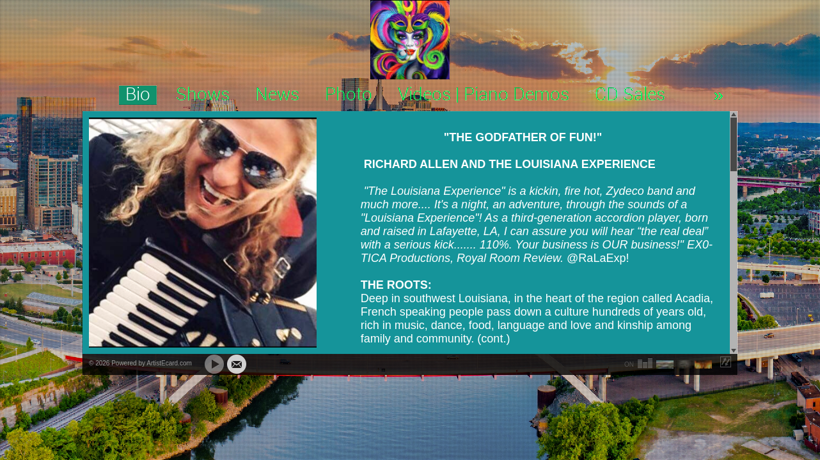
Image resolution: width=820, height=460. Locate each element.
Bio (138, 95)
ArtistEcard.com (169, 363)
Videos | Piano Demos (483, 95)
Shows (203, 95)
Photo (349, 95)
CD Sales (630, 95)
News (277, 95)
